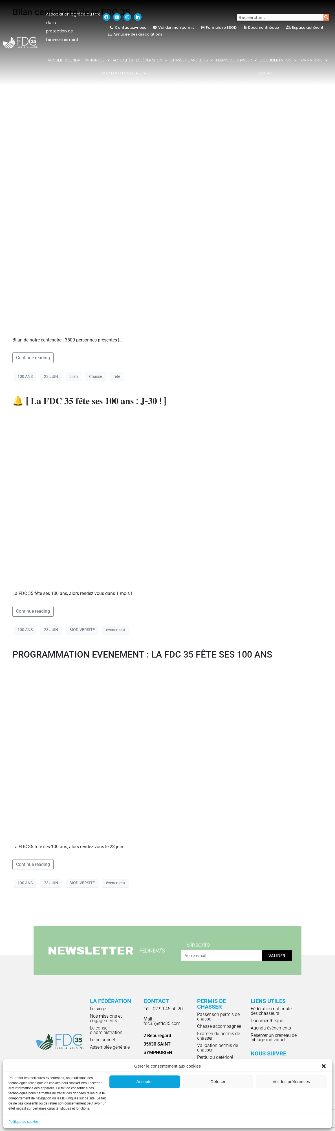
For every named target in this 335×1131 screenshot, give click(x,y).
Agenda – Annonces (87, 60)
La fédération (151, 60)
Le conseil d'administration (106, 1030)
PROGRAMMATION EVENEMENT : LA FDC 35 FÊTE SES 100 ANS (142, 654)
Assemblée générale (110, 1047)
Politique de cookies (23, 1122)
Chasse (95, 376)
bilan (73, 376)
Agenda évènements (271, 1028)
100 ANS (25, 376)
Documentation (278, 60)
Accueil (55, 60)
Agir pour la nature (124, 73)
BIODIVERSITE (82, 629)
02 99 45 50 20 (163, 1008)
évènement (115, 629)
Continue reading (33, 357)
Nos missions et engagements (106, 1018)
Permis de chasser (236, 60)
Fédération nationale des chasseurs (271, 1011)
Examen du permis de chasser (218, 1036)
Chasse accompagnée (219, 1026)
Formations (313, 60)
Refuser (218, 1081)
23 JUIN (51, 376)
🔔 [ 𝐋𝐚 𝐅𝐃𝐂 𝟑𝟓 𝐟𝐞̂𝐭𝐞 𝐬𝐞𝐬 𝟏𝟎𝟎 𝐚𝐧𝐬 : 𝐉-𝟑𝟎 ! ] (89, 401)
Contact (265, 73)
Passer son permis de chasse (218, 1017)
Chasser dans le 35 (191, 60)
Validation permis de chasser (217, 1048)
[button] (324, 1066)
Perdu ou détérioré (215, 1057)
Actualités (123, 60)
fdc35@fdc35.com (162, 1021)
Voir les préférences (291, 1081)
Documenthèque (267, 1020)
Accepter (144, 1081)
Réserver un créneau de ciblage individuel (274, 1037)
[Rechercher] (326, 17)
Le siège (98, 1008)
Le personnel (102, 1039)
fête (116, 376)
